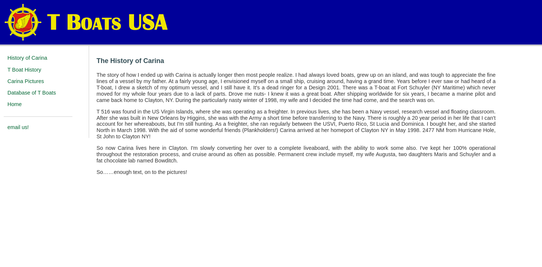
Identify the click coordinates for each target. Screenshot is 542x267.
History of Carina (27, 58)
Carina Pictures (25, 81)
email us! (18, 127)
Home (14, 104)
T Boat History (24, 70)
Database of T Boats (31, 93)
